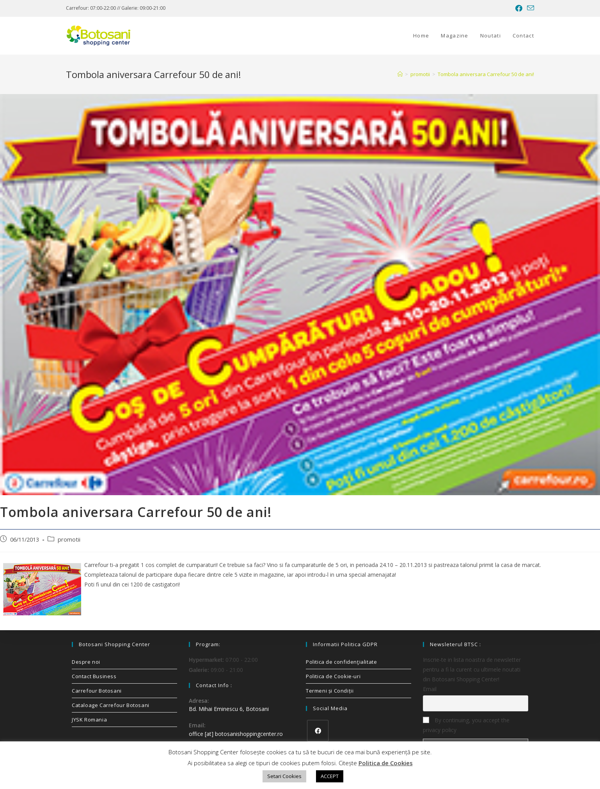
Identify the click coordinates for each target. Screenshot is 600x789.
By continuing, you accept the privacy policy (466, 725)
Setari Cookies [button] (284, 776)
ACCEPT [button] (330, 776)
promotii (69, 539)
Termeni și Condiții (329, 690)
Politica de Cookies (386, 763)
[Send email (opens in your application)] (529, 8)
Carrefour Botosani (97, 690)
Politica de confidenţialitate (341, 661)
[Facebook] (317, 730)
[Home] (400, 74)
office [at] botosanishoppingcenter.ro (236, 733)
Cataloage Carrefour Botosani (110, 705)
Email (430, 689)
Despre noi (86, 661)
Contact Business (94, 676)
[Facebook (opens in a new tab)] (519, 8)
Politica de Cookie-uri (333, 676)
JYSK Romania (89, 719)
